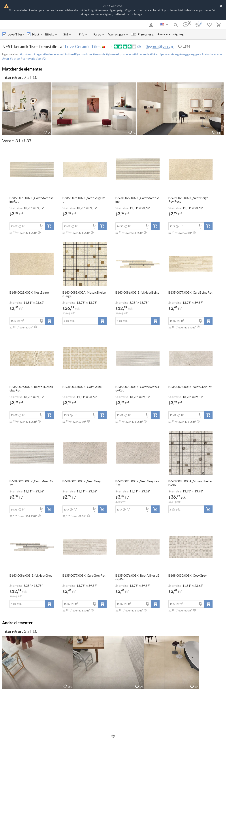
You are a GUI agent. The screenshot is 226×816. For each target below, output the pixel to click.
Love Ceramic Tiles (83, 46)
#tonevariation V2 (33, 58)
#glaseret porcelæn (119, 54)
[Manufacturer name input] (14, 34)
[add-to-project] (49, 226)
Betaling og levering (42, 25)
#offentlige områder (78, 54)
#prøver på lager (31, 54)
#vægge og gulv (190, 54)
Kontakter (62, 25)
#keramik (98, 54)
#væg (175, 54)
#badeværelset (53, 54)
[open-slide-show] (31, 169)
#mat (5, 58)
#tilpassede (141, 54)
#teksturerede (211, 54)
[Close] (221, 6)
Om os (25, 25)
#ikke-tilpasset (160, 54)
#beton (14, 58)
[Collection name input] (36, 34)
